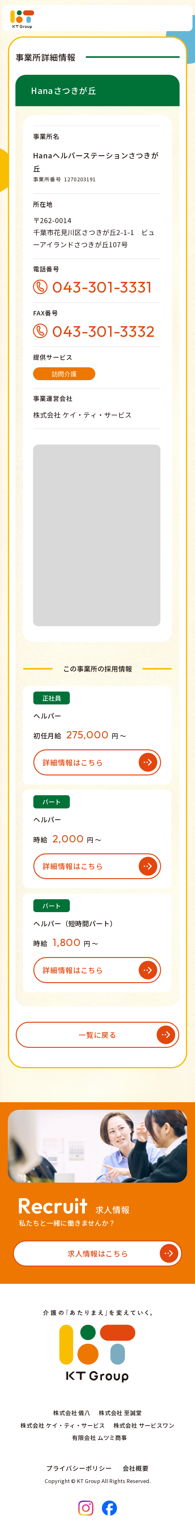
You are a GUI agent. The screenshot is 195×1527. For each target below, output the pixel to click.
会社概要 (136, 1468)
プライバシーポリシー (79, 1468)
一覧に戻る (98, 1034)
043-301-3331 (102, 287)
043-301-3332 (103, 331)
